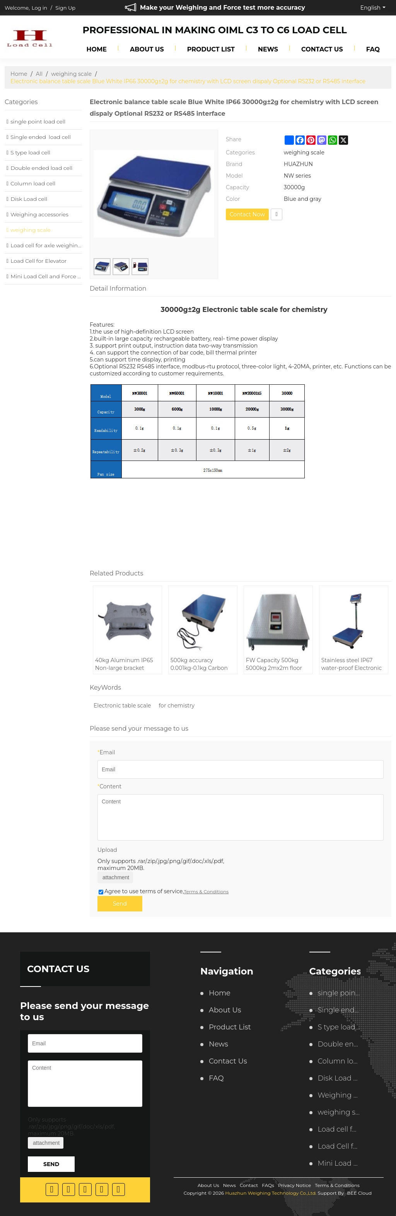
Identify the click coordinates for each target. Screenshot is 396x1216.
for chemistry (177, 705)
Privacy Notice (294, 1185)
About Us (147, 49)
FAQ (373, 49)
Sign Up (65, 8)
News (268, 49)
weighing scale (71, 73)
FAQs (268, 1185)
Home (97, 49)
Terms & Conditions (206, 891)
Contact (249, 1185)
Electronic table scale (122, 705)
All (39, 73)
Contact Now (247, 214)
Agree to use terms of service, (164, 891)
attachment (115, 877)
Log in (39, 8)
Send (120, 903)
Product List (211, 49)
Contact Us (322, 49)
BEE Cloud (359, 1193)
